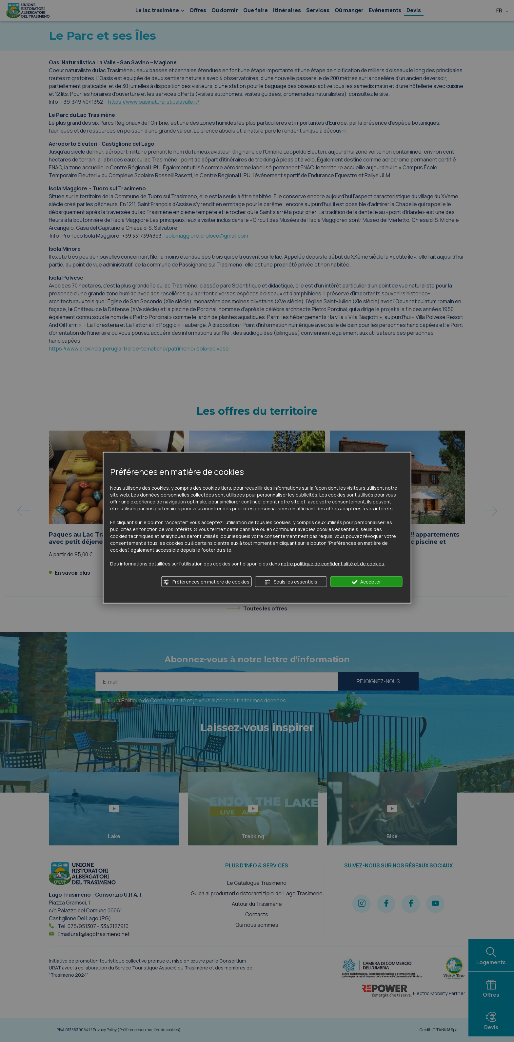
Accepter (366, 582)
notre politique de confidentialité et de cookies (332, 564)
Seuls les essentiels (290, 582)
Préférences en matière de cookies (206, 582)
